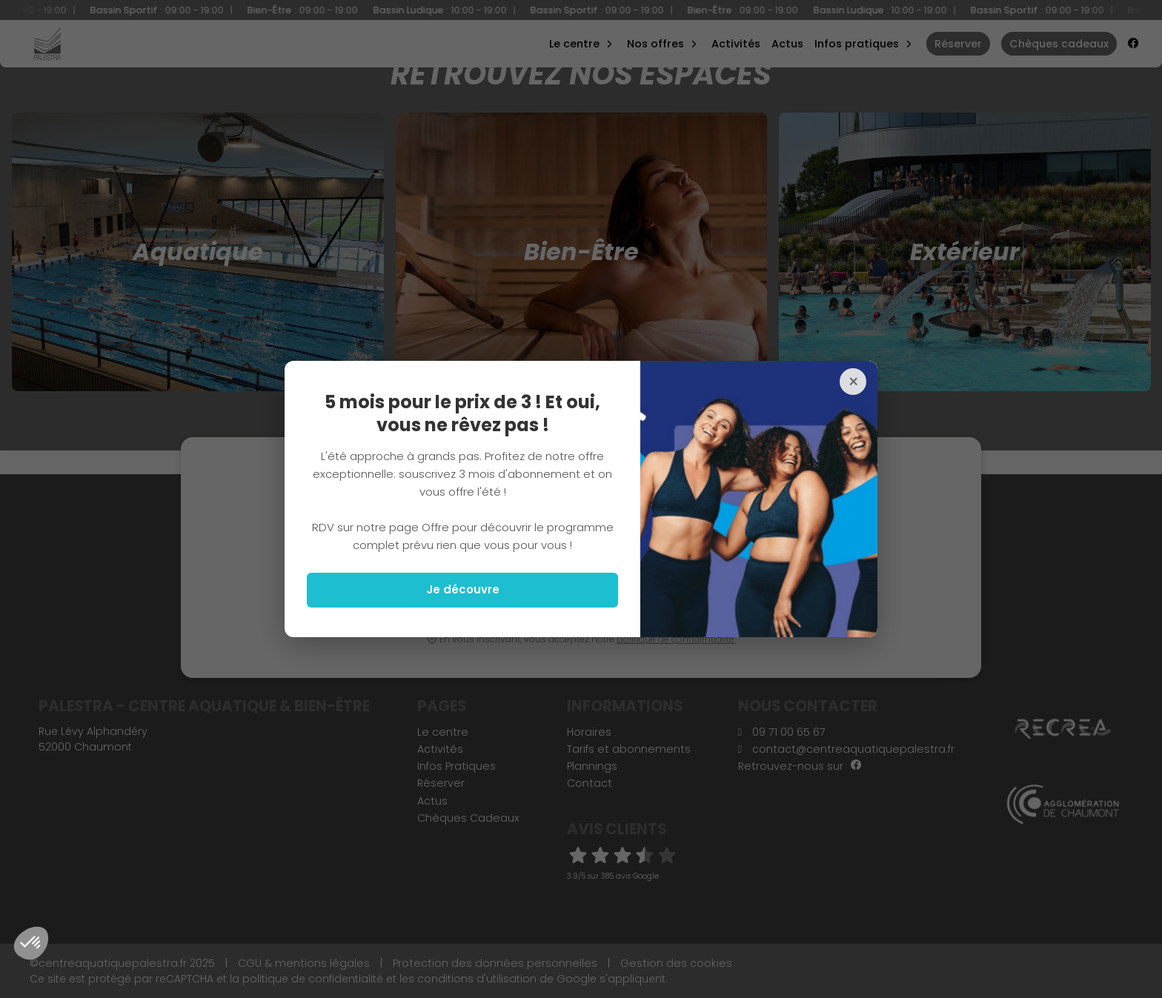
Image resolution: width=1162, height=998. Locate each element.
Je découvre (462, 589)
